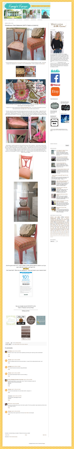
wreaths (67, 231)
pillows (55, 231)
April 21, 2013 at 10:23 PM (14, 403)
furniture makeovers (25, 344)
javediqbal (10, 366)
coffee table (57, 230)
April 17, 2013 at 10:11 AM (16, 389)
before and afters (17, 344)
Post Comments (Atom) (13, 436)
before (67, 234)
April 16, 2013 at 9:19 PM (28, 379)
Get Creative (64, 219)
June (9, 403)
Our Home (52, 227)
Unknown (9, 359)
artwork (66, 226)
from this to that (59, 235)
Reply (9, 356)
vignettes (64, 235)
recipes (53, 224)
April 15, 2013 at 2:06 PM (16, 351)
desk (51, 225)
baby (67, 230)
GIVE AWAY (62, 230)
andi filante (10, 351)
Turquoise (52, 229)
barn (64, 234)
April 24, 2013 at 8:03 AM (16, 411)
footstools (62, 232)
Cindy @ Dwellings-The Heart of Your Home (15, 379)
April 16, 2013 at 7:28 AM (16, 366)
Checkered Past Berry (24, 107)
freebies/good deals (53, 235)
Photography (58, 229)
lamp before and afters (59, 226)
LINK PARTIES (19, 19)
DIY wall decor (64, 224)
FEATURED (40, 19)
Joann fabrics (27, 412)
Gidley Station (61, 234)
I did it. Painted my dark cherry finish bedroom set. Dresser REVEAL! (62, 181)
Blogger (43, 443)
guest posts (63, 233)
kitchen (67, 233)
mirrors (51, 231)
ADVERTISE (33, 19)
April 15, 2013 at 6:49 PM (16, 359)
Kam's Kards (52, 233)
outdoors (62, 231)
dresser (59, 224)
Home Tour (65, 228)
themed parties (55, 234)
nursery (59, 232)
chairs (59, 231)
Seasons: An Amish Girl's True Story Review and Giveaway (62, 201)
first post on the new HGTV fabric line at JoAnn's (22, 62)
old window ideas (59, 228)
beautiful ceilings (57, 233)
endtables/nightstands (60, 223)
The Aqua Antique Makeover (61, 163)
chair (20, 344)
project (43, 63)
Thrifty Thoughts (61, 225)
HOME (5, 19)
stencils (51, 221)
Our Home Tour (11, 19)
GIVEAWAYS (26, 19)
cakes (51, 232)
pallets (51, 234)
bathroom (54, 232)
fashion (58, 227)
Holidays (66, 232)
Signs (55, 225)
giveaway (63, 227)
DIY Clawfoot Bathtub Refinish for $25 (62, 169)
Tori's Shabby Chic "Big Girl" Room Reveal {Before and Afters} (62, 151)
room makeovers (59, 221)
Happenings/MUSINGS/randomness (57, 220)
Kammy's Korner (18, 342)
